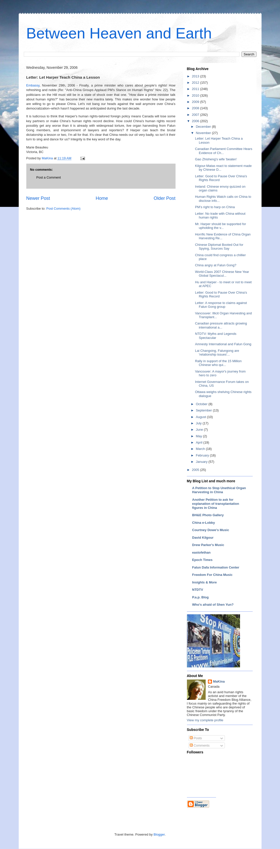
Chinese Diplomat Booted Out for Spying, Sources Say (219, 247)
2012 (196, 82)
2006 (196, 121)
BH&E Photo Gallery (208, 515)
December (204, 126)
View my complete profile (205, 720)
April (199, 442)
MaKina (219, 681)
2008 (196, 108)
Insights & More (204, 582)
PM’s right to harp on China (215, 207)
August (201, 417)
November (204, 133)
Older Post (165, 198)
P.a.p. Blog (200, 597)
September (204, 410)
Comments (199, 745)
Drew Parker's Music (208, 545)
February (203, 455)
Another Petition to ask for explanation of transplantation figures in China (215, 504)
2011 (196, 89)
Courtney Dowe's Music (210, 530)
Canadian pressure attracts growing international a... (221, 325)
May (199, 436)
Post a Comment (48, 177)
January (202, 462)
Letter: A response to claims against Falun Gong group (221, 305)
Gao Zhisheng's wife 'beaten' (216, 159)
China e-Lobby (203, 523)
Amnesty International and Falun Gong (223, 344)
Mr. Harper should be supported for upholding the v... (220, 226)
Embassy (33, 85)
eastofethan (201, 552)
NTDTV (197, 590)
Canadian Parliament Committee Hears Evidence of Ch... (223, 151)
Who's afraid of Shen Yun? (213, 604)
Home (102, 198)
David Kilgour (203, 537)
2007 (196, 115)
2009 (196, 102)
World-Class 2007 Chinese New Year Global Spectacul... (222, 274)
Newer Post (38, 198)
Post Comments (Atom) (63, 208)
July (199, 423)
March (201, 449)
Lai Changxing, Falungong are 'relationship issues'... (217, 353)
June (200, 429)
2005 (196, 470)
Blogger (159, 834)
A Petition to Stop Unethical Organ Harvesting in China (219, 490)
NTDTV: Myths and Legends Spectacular (215, 336)
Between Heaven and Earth (119, 33)
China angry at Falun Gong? (215, 265)
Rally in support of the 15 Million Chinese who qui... (218, 363)
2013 (196, 76)
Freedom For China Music (212, 575)
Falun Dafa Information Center (215, 567)
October (202, 404)
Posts (196, 738)
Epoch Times (202, 560)
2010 (196, 95)
